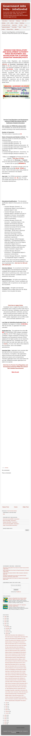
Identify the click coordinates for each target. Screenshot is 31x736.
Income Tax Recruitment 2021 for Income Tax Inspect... (16, 645)
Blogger (17, 732)
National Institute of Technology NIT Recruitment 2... (15, 641)
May (6, 706)
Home (15, 507)
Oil (8, 23)
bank (5, 343)
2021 (5, 625)
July (6, 702)
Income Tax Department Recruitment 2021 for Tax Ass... (16, 676)
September (7, 631)
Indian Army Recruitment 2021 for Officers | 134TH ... (15, 659)
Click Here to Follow (18, 158)
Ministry (3, 23)
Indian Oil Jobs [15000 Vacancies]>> (10, 525)
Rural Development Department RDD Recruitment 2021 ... (16, 660)
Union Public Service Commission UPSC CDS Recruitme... (16, 691)
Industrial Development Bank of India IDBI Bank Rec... (16, 679)
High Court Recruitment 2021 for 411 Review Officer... (15, 666)
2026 (5, 616)
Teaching (22, 23)
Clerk (20, 27)
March (6, 709)
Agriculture (14, 25)
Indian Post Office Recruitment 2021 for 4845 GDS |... (15, 650)
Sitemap (16, 29)
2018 (5, 718)
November (7, 628)
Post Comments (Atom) (12, 510)
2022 (5, 623)
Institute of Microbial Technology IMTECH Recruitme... (16, 697)
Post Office (14, 27)
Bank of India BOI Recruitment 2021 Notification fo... (15, 678)
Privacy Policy (10, 29)
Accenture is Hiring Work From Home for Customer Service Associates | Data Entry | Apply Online (14, 576)
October (7, 630)
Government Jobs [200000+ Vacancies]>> (11, 518)
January (7, 713)
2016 (5, 722)
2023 (5, 621)
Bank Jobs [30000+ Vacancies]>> (9, 520)
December (7, 626)
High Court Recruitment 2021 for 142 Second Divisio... (16, 643)
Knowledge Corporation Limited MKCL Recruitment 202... (16, 690)
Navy (16, 23)
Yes (22, 6)
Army (26, 25)
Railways (18, 20)
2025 (5, 618)
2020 (5, 715)
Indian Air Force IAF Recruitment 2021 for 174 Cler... (15, 655)
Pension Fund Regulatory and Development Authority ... (16, 669)
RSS (4, 514)
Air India (21, 25)
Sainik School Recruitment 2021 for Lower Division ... (15, 664)
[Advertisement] (15, 42)
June (6, 704)
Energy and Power (6, 25)
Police (3, 29)
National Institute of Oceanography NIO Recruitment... (15, 652)
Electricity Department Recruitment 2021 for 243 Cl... (15, 662)
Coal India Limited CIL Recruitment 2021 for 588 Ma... (15, 681)
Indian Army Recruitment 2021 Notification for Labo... (15, 638)
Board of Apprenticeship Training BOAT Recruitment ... (16, 700)
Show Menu (4, 20)
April (6, 707)
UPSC (12, 23)
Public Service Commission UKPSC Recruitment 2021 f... (16, 674)
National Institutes (6, 27)
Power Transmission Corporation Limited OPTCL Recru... (16, 698)
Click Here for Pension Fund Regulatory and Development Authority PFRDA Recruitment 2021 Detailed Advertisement (15, 366)
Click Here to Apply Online (15, 305)
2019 (5, 716)
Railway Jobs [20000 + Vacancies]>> (10, 522)
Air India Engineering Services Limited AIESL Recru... (15, 688)
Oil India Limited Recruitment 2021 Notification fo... (15, 647)
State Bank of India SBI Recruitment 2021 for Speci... (15, 671)
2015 (5, 723)
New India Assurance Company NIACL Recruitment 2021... (16, 636)
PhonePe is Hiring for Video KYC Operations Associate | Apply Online (17, 605)
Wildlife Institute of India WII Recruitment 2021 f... (15, 695)
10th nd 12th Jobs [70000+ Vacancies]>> (11, 523)
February (7, 711)
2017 (5, 720)
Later (9, 6)
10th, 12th (24, 20)
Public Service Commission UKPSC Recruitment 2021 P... (16, 683)
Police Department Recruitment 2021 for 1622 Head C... (16, 686)
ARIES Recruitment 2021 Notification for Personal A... (15, 648)
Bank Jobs (11, 20)
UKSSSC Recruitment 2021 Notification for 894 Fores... (16, 640)
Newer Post (5, 507)
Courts (24, 27)
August (6, 633)
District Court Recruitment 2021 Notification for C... (15, 635)
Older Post (26, 507)
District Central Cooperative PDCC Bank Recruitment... (16, 685)
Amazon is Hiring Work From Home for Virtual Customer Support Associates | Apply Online (17, 599)
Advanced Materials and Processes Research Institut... (16, 667)
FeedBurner (18, 591)
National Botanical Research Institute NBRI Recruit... (15, 657)
